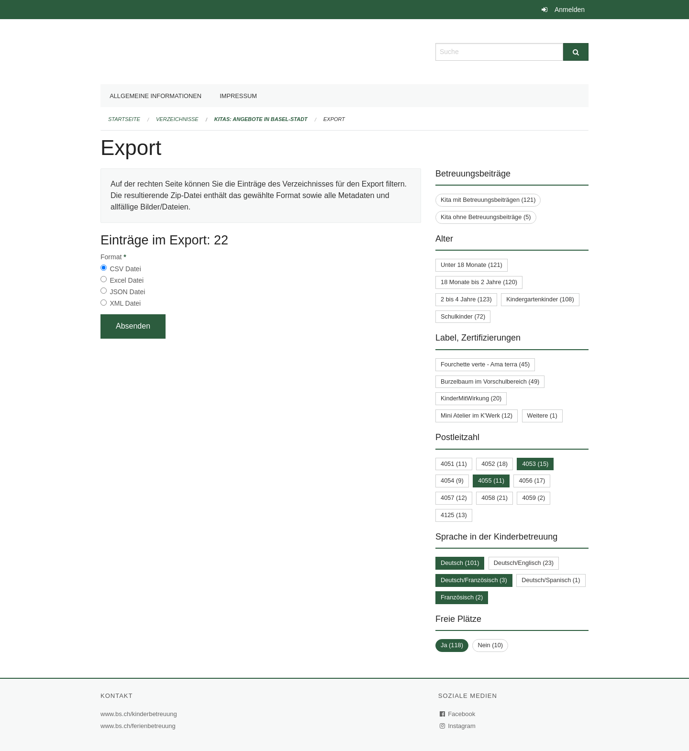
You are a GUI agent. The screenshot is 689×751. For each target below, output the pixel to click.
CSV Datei (125, 269)
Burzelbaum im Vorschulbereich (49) (490, 381)
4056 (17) (532, 480)
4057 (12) (454, 497)
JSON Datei (127, 292)
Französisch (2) (462, 597)
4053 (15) (535, 463)
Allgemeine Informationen (155, 95)
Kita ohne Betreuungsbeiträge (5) (486, 217)
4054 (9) (452, 480)
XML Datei (125, 303)
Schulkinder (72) (463, 316)
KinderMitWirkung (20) (471, 398)
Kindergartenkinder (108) (540, 299)
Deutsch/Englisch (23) (524, 562)
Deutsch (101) (460, 562)
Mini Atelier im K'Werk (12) (476, 415)
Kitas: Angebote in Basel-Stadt (261, 119)
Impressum (238, 95)
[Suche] (576, 52)
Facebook (458, 714)
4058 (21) (494, 497)
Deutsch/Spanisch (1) (551, 580)
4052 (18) (494, 463)
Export (334, 119)
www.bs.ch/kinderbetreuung (139, 714)
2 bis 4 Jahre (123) (466, 299)
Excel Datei (127, 280)
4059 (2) (533, 497)
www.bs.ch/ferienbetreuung (139, 725)
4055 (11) (491, 480)
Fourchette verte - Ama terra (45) (485, 364)
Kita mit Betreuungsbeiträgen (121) (488, 199)
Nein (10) (490, 645)
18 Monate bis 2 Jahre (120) (479, 282)
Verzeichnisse (177, 119)
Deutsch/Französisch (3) (474, 580)
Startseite (124, 119)
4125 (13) (454, 515)
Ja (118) (452, 645)
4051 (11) (454, 463)
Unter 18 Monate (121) (471, 264)
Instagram (458, 725)
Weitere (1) (542, 415)
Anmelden (570, 9)
